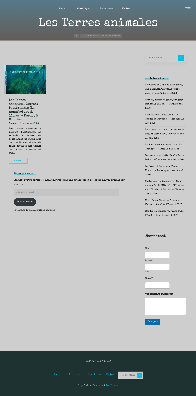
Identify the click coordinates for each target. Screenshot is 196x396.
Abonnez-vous (25, 202)
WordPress (112, 385)
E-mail (150, 279)
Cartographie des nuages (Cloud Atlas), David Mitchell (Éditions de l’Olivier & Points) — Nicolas (164, 185)
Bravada (98, 385)
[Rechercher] (181, 58)
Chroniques (75, 374)
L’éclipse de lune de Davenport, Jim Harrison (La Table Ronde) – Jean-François (164, 89)
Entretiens (94, 374)
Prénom (148, 260)
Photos (110, 374)
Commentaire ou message (159, 294)
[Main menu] (187, 8)
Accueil (58, 374)
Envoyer (152, 321)
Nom (147, 272)
